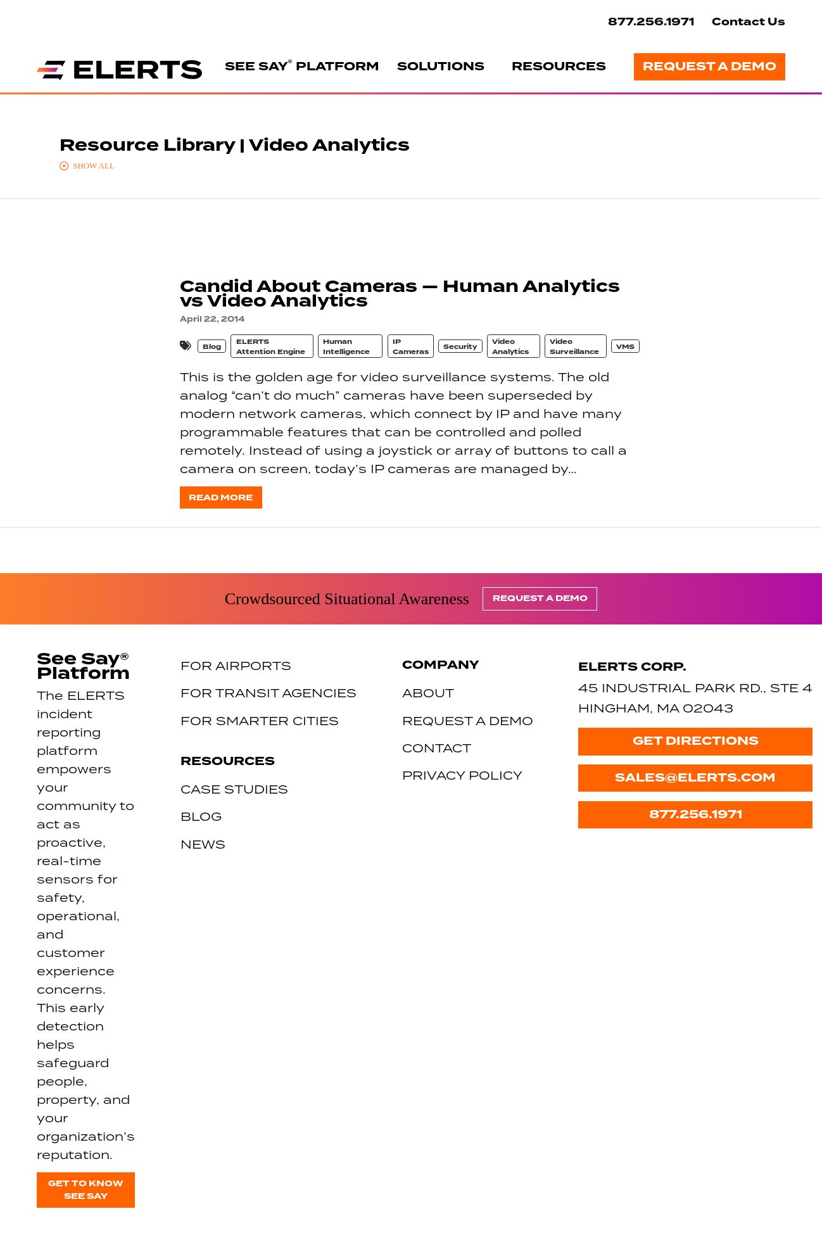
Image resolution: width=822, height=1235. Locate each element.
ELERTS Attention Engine (270, 347)
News (202, 844)
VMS (625, 347)
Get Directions (696, 741)
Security (460, 347)
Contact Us (748, 22)
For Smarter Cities (259, 720)
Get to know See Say (85, 1190)
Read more (221, 497)
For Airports (235, 665)
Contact (436, 748)
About (428, 692)
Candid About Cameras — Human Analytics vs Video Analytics (400, 294)
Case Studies (234, 789)
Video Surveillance (574, 347)
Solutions (440, 66)
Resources (559, 66)
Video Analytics (510, 347)
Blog (212, 347)
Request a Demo (709, 66)
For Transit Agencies (268, 692)
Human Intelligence (346, 347)
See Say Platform (302, 65)
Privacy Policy (462, 775)
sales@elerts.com (695, 778)
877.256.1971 (651, 22)
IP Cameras (411, 347)
